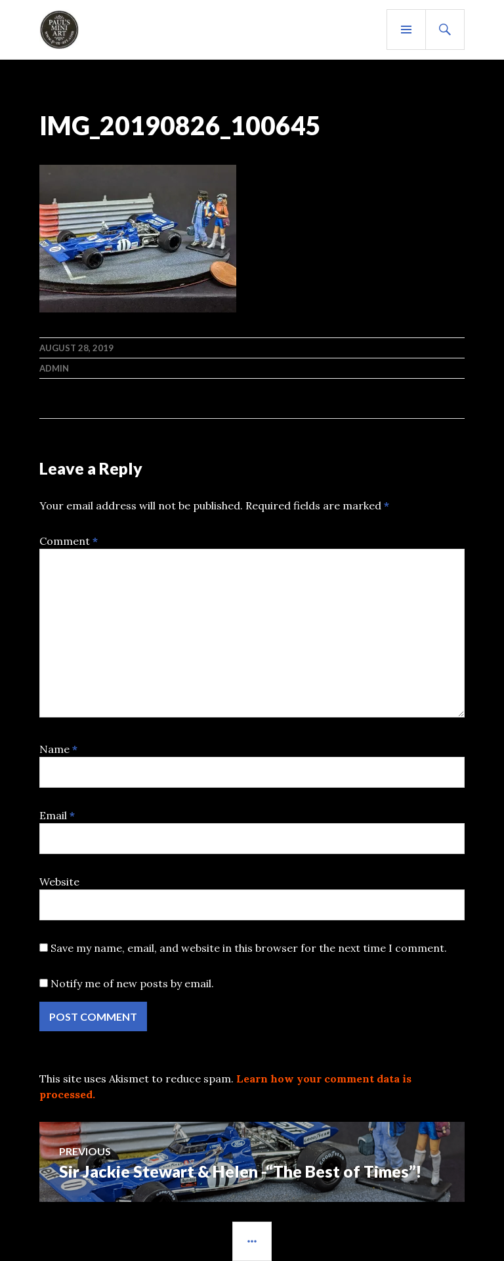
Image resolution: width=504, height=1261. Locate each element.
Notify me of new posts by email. (132, 983)
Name (58, 749)
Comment (68, 540)
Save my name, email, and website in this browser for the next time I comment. (249, 947)
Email (57, 815)
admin (54, 368)
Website (59, 881)
